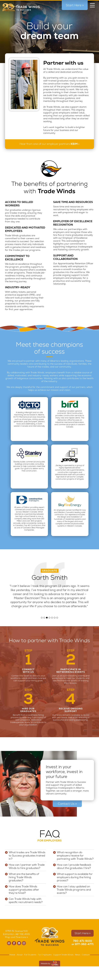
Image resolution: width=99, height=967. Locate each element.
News (77, 954)
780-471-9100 (82, 941)
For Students (30, 954)
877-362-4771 (84, 944)
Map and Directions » (16, 937)
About (20, 954)
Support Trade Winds (63, 954)
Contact (85, 954)
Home (12, 954)
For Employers (45, 954)
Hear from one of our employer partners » (49, 144)
